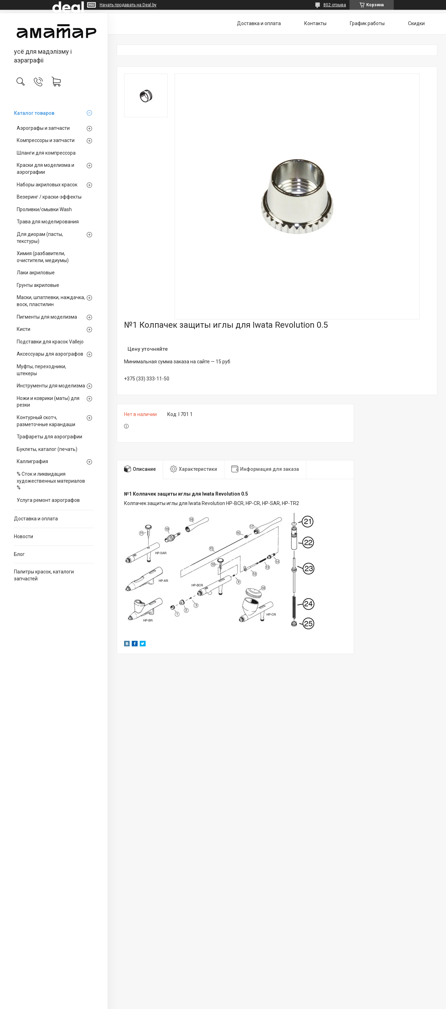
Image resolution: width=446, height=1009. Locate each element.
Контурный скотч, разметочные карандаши (46, 421)
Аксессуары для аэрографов (50, 354)
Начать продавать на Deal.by (128, 4)
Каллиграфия (32, 461)
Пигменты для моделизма (47, 317)
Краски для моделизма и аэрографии (45, 168)
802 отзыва (334, 4)
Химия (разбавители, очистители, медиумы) (43, 257)
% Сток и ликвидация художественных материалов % (51, 480)
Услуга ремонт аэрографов (48, 500)
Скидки (416, 23)
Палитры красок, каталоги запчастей (44, 575)
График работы (367, 23)
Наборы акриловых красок (47, 184)
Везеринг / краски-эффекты (49, 197)
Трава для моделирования (48, 221)
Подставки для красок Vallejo (50, 341)
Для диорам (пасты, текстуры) (40, 237)
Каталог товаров (34, 113)
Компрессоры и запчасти (46, 140)
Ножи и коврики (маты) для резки (48, 401)
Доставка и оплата (36, 518)
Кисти (23, 329)
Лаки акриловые (36, 272)
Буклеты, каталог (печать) (47, 449)
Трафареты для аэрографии (49, 436)
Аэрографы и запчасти (43, 128)
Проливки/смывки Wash (44, 209)
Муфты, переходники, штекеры (41, 370)
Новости (23, 536)
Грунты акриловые (38, 285)
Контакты (315, 23)
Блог (19, 554)
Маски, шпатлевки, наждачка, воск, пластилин (51, 301)
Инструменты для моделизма (51, 385)
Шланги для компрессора (46, 153)
